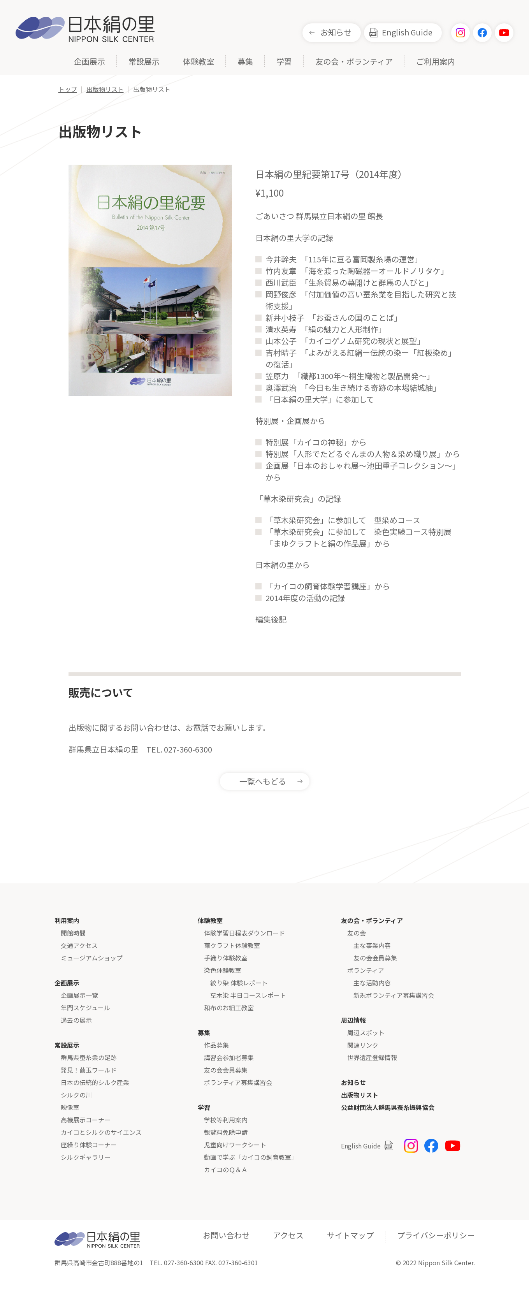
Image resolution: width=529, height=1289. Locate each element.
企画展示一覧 (79, 995)
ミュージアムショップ (92, 957)
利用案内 (66, 920)
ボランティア (365, 970)
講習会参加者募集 (229, 1057)
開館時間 (73, 932)
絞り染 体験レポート (239, 982)
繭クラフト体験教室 (232, 945)
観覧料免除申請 (226, 1132)
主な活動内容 (372, 982)
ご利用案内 (435, 62)
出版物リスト (359, 1094)
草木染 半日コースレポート (248, 995)
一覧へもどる (262, 781)
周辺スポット (366, 1032)
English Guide (407, 32)
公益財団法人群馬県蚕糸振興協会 (387, 1107)
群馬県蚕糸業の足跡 (89, 1057)
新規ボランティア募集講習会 (393, 995)
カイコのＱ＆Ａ (226, 1169)
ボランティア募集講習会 (238, 1082)
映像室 (70, 1107)
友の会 (356, 932)
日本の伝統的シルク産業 (95, 1082)
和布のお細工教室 (229, 1007)
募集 (245, 62)
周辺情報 (353, 1020)
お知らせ (335, 32)
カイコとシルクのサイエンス (101, 1132)
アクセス (288, 1235)
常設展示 (144, 62)
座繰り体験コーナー (89, 1144)
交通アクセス (79, 945)
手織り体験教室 (226, 957)
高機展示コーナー (86, 1119)
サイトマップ (350, 1235)
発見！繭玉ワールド (89, 1069)
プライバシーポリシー (436, 1235)
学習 (284, 62)
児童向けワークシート (235, 1144)
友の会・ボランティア (354, 62)
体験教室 (198, 62)
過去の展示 (76, 1020)
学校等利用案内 (226, 1119)
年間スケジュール (85, 1007)
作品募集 (216, 1045)
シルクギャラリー (86, 1157)
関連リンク (362, 1045)
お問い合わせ (226, 1235)
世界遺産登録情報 (372, 1057)
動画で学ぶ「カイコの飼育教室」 (250, 1157)
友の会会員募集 (226, 1069)
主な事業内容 (372, 945)
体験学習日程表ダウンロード (244, 932)
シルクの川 (76, 1094)
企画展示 (89, 62)
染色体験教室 (222, 970)
